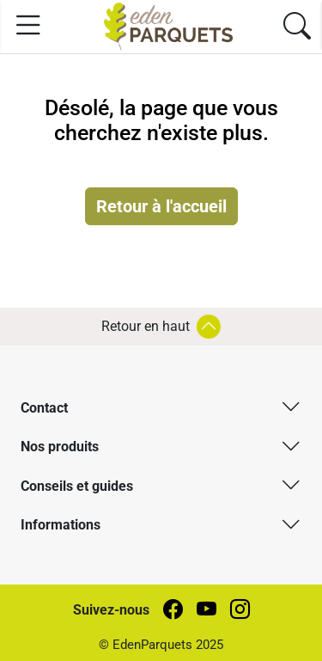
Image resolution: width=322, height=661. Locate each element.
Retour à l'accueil (161, 206)
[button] (161, 406)
